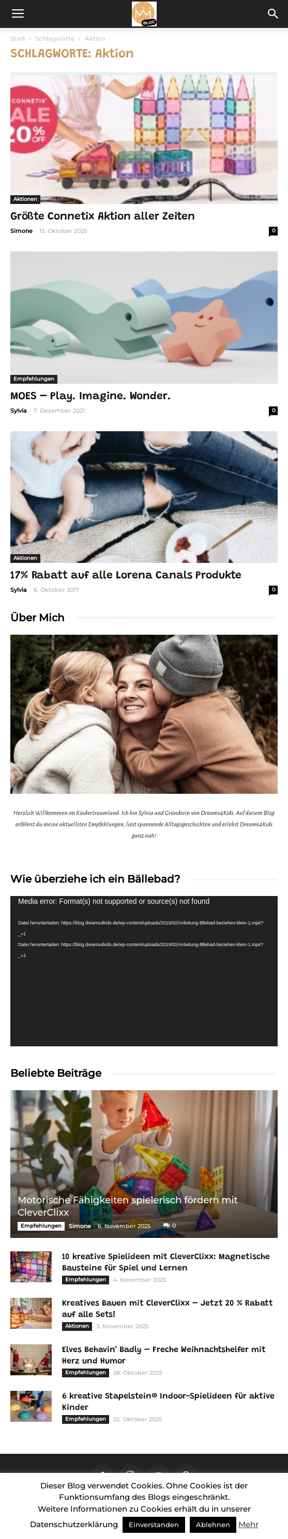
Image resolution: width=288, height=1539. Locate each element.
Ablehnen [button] (213, 1524)
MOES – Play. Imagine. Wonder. (90, 396)
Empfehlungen (33, 378)
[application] (144, 971)
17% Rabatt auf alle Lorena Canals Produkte (125, 576)
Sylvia (18, 410)
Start (17, 38)
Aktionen (25, 199)
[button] (273, 14)
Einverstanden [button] (154, 1524)
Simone (21, 230)
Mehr (248, 1524)
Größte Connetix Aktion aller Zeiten (102, 217)
